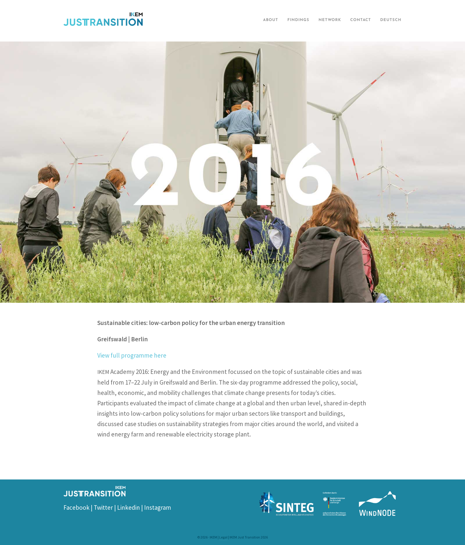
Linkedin (128, 507)
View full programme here (131, 355)
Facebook (76, 507)
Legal (223, 537)
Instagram (157, 507)
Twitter (103, 507)
